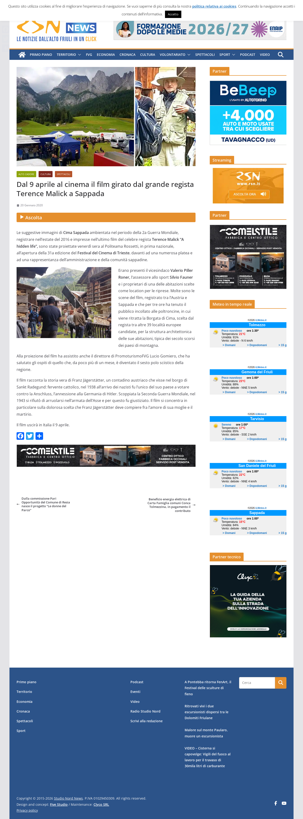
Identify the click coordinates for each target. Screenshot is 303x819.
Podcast (247, 54)
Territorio (66, 54)
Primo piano (40, 54)
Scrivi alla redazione (146, 721)
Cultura (147, 54)
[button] (78, 54)
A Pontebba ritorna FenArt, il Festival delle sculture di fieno (208, 688)
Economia (105, 54)
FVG (88, 54)
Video (264, 54)
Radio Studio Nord (145, 711)
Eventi (135, 691)
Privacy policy (27, 810)
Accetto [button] (173, 14)
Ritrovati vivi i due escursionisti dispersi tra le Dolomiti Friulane (206, 712)
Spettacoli (204, 54)
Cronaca (127, 54)
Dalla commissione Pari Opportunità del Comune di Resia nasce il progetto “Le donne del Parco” (43, 504)
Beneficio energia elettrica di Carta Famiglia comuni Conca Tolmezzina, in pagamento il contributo (171, 505)
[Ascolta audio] (106, 217)
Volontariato (172, 54)
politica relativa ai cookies (214, 6)
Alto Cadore (26, 174)
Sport (224, 54)
